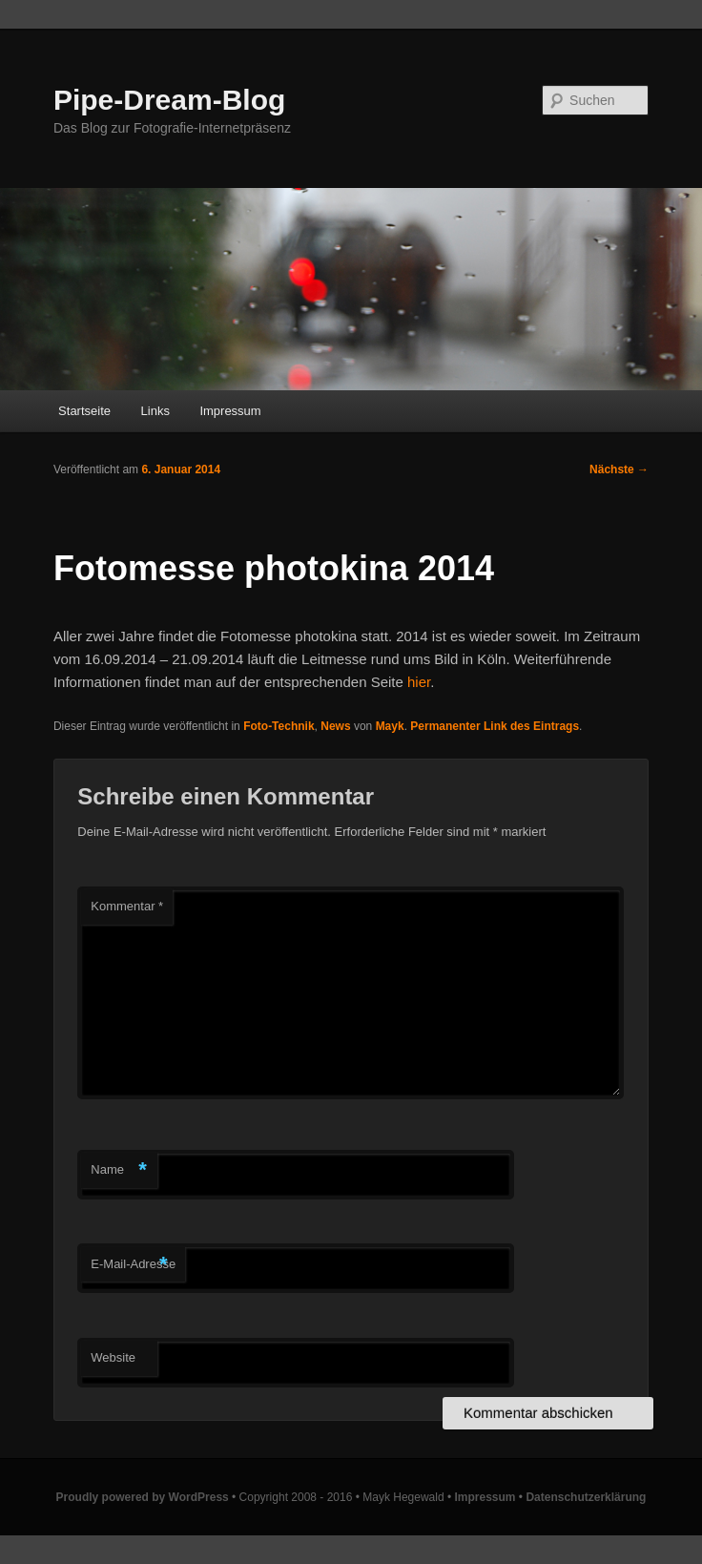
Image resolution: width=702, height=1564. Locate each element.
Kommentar (127, 906)
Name (119, 1170)
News (335, 726)
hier (418, 682)
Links (155, 411)
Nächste (619, 469)
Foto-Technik (278, 726)
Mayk (390, 726)
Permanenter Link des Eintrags (494, 726)
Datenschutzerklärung (586, 1497)
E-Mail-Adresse (133, 1265)
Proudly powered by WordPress (142, 1497)
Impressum (229, 411)
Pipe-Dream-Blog (169, 99)
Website (113, 1357)
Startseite (84, 411)
